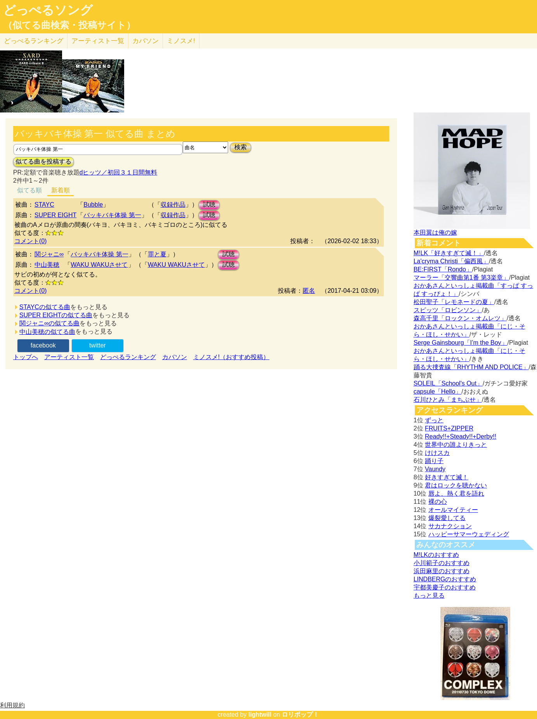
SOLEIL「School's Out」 (448, 383)
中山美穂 (47, 264)
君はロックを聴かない (456, 485)
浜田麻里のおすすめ (441, 571)
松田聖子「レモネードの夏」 (454, 302)
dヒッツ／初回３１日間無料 (119, 172)
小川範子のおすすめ (441, 563)
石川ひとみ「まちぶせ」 (448, 399)
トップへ (25, 357)
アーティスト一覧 (69, 357)
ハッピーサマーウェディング (468, 534)
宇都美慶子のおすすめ (445, 587)
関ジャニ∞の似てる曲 (49, 323)
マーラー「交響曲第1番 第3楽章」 (461, 277)
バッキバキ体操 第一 (112, 215)
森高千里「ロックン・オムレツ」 (460, 318)
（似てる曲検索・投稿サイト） (69, 25)
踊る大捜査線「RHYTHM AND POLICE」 (471, 367)
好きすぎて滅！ (446, 477)
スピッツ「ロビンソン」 (448, 310)
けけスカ (437, 452)
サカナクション (450, 526)
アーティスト (97, 41)
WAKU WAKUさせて (99, 264)
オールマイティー (453, 509)
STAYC (44, 204)
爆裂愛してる (447, 518)
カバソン (145, 41)
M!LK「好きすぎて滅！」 (449, 253)
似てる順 (29, 190)
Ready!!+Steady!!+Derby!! (460, 436)
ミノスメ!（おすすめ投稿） (231, 357)
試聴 (209, 204)
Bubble (93, 204)
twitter (97, 345)
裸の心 (437, 501)
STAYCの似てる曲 (44, 307)
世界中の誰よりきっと (456, 444)
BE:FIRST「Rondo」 (443, 269)
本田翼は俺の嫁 (435, 232)
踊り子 (434, 461)
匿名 (309, 290)
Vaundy (435, 469)
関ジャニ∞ (49, 254)
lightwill (260, 714)
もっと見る (429, 595)
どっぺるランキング (128, 357)
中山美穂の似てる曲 (47, 331)
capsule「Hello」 (438, 391)
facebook (43, 345)
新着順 (60, 190)
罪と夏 (157, 254)
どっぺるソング (48, 10)
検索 (240, 147)
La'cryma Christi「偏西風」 (451, 261)
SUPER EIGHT (55, 215)
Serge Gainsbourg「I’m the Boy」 (461, 342)
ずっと (434, 420)
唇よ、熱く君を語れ (456, 493)
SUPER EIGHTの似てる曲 (55, 315)
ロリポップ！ (300, 714)
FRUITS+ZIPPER (449, 428)
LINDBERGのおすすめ (445, 579)
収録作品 (173, 204)
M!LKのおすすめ (436, 554)
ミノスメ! (181, 41)
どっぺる (33, 41)
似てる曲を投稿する (43, 161)
